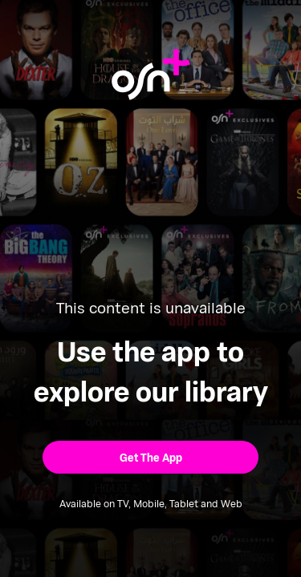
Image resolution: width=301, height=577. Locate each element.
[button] (150, 457)
